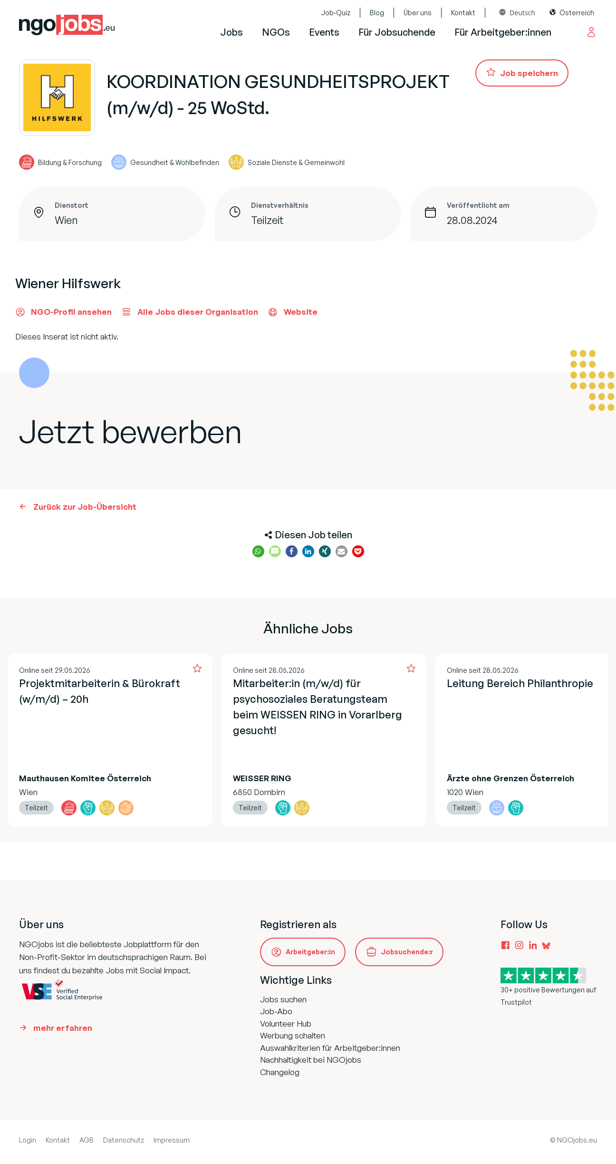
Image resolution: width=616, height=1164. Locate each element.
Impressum (172, 1140)
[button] (258, 551)
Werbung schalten (292, 1035)
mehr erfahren (62, 1028)
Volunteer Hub (285, 1023)
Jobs (231, 32)
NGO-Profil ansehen (63, 312)
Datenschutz (123, 1140)
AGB (86, 1140)
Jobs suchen (283, 999)
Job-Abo (276, 1011)
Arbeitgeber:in (310, 952)
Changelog (279, 1072)
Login (27, 1140)
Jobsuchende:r (407, 952)
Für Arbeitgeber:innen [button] (502, 32)
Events (324, 32)
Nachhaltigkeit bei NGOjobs (310, 1060)
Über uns (418, 13)
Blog (377, 13)
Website (293, 312)
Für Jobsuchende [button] (396, 32)
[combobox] (517, 13)
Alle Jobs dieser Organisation (189, 312)
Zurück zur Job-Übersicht (84, 507)
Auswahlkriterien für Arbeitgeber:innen (330, 1048)
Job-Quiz (335, 13)
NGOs (276, 32)
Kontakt (463, 13)
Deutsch (522, 12)
